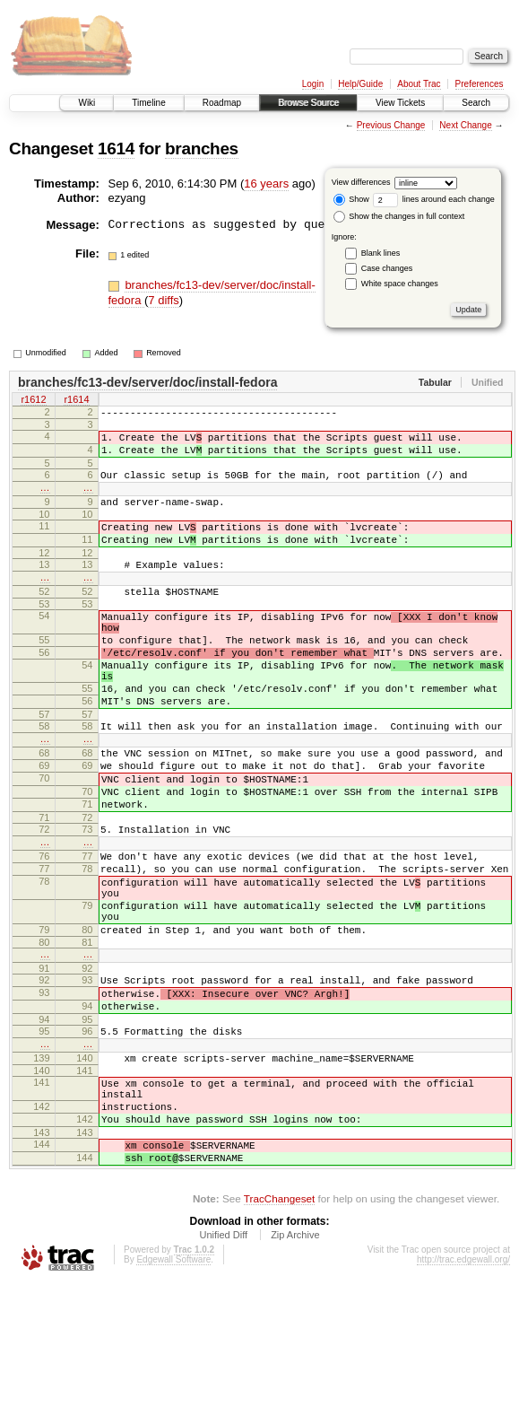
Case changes (387, 268)
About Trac (418, 84)
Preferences (479, 84)
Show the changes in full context (399, 216)
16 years (266, 183)
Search (476, 103)
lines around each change (434, 199)
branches (201, 148)
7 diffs (163, 300)
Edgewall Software (173, 1391)
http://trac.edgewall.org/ (463, 1391)
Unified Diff (223, 1366)
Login (313, 84)
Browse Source (308, 103)
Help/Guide (360, 84)
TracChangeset (279, 1330)
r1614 (76, 401)
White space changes (399, 283)
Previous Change (391, 125)
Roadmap (222, 103)
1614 (116, 148)
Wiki (86, 103)
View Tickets (400, 103)
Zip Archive (295, 1366)
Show (351, 199)
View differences (361, 182)
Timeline (148, 103)
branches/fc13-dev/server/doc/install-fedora (147, 382)
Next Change (465, 125)
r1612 (33, 401)
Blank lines (381, 253)
